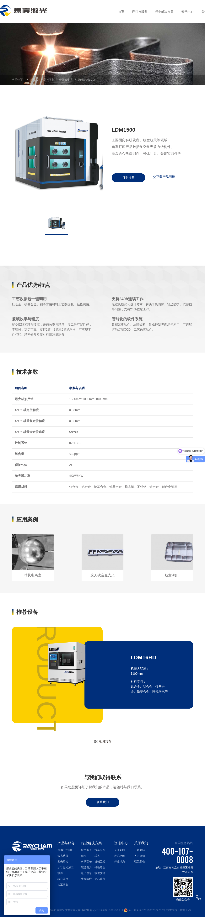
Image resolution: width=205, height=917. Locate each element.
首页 (121, 11)
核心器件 (62, 878)
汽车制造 (99, 850)
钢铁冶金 (99, 867)
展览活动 (119, 855)
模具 (97, 855)
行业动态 (119, 861)
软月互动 (185, 910)
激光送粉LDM (86, 79)
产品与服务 (139, 11)
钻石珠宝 (99, 878)
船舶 (83, 855)
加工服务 (62, 884)
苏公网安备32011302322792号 (147, 910)
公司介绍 (139, 850)
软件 (60, 873)
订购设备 (128, 177)
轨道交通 (99, 873)
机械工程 (99, 861)
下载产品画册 (164, 177)
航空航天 (86, 850)
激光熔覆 (62, 855)
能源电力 (86, 867)
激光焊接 (62, 861)
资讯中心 (187, 11)
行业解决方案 (164, 11)
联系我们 (102, 802)
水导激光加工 (65, 867)
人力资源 (139, 855)
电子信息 (86, 873)
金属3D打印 (66, 79)
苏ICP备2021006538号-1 (108, 910)
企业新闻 (119, 850)
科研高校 (86, 861)
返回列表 (102, 742)
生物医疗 (86, 878)
